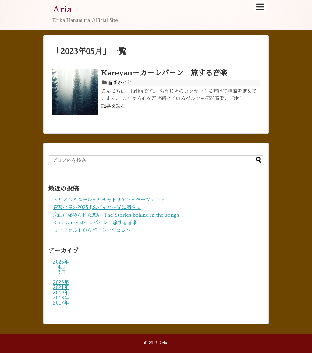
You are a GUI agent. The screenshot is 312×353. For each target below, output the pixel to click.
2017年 (61, 303)
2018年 (61, 297)
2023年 (61, 282)
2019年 (61, 292)
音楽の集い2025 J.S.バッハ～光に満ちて (97, 207)
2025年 (61, 262)
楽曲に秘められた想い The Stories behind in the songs (138, 215)
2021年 (61, 287)
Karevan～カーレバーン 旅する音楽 (164, 73)
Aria (62, 9)
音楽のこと (120, 82)
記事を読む (113, 106)
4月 (62, 267)
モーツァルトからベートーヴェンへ (92, 230)
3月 (62, 272)
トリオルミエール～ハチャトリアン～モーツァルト (109, 199)
